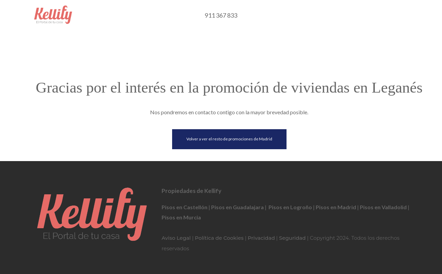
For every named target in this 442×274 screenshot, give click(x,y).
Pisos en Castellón (184, 207)
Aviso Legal (176, 238)
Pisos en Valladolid (383, 207)
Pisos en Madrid (336, 207)
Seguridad (292, 238)
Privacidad (261, 238)
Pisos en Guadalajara (237, 207)
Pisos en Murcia (181, 217)
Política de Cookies (219, 238)
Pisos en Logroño (290, 207)
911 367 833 (221, 15)
